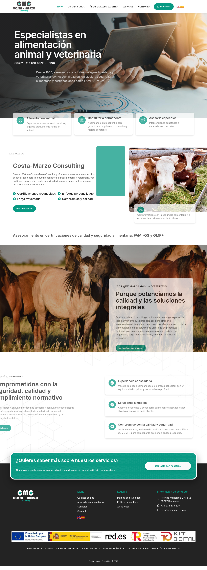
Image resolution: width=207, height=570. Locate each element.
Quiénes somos (76, 6)
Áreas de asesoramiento (104, 6)
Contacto (144, 6)
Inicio (60, 6)
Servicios (128, 6)
